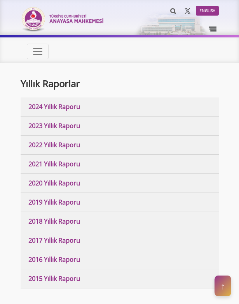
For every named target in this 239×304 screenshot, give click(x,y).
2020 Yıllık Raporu (54, 183)
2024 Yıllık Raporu (54, 107)
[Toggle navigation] (213, 29)
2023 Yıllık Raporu (54, 126)
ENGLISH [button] (207, 10)
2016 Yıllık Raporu (54, 259)
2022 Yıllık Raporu (54, 145)
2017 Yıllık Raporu (54, 240)
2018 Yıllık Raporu (54, 221)
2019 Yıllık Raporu (54, 202)
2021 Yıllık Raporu (54, 164)
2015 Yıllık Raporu (54, 278)
